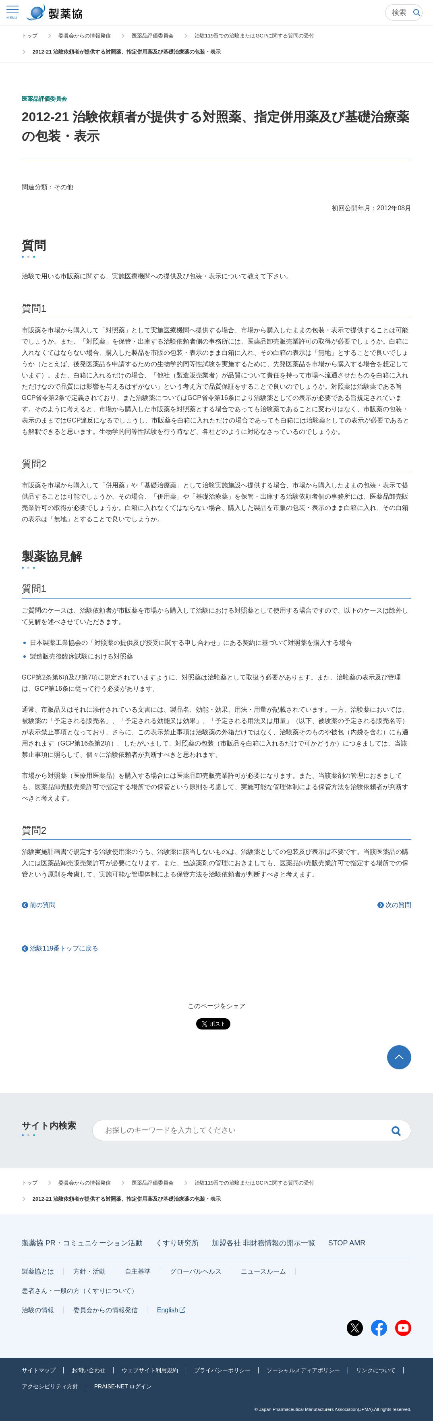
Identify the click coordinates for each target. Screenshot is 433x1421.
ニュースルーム (263, 1271)
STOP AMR (346, 1243)
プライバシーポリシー (222, 1370)
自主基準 (138, 1271)
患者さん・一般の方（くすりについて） (80, 1290)
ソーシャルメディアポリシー (303, 1370)
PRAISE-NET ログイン (123, 1386)
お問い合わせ (89, 1370)
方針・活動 (89, 1271)
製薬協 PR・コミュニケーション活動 (82, 1243)
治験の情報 (38, 1310)
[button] (11, 12)
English (171, 1310)
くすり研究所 (177, 1243)
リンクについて (376, 1370)
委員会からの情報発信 (105, 1310)
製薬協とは (38, 1271)
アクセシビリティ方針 (50, 1386)
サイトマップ (39, 1370)
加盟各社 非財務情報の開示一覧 (263, 1243)
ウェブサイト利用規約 (150, 1370)
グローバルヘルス (196, 1271)
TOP (407, 1049)
